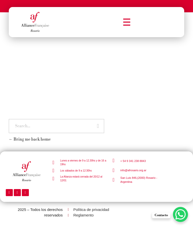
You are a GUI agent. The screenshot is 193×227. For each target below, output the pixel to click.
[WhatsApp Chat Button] (180, 214)
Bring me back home (30, 139)
